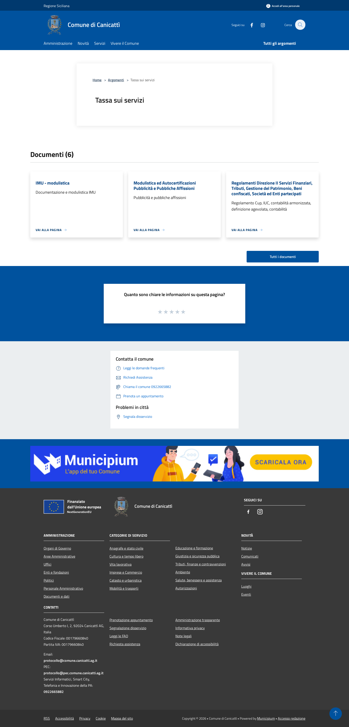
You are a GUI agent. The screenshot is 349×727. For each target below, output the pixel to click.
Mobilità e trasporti (124, 588)
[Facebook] (249, 25)
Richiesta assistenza (125, 644)
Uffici (47, 564)
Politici (49, 580)
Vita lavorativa (121, 564)
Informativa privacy (190, 628)
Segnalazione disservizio (128, 628)
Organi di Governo (57, 548)
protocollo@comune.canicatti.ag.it (70, 660)
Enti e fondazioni (56, 572)
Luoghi (246, 586)
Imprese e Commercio (126, 572)
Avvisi (245, 564)
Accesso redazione (291, 718)
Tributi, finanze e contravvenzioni (200, 564)
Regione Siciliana (56, 5)
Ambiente (182, 572)
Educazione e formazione (194, 548)
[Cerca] (300, 24)
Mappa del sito (122, 718)
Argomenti (116, 80)
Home (97, 80)
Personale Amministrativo (63, 588)
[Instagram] (260, 25)
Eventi (246, 594)
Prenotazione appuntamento (131, 620)
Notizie (246, 548)
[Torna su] (335, 713)
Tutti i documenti (283, 256)
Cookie (101, 718)
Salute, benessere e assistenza (198, 580)
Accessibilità (64, 718)
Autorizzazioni (186, 588)
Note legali (183, 636)
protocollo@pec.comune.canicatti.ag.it (73, 673)
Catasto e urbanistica (126, 580)
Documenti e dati (56, 596)
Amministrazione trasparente (197, 620)
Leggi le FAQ (119, 636)
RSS (47, 718)
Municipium (266, 718)
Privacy (84, 718)
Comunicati (249, 556)
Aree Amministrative (59, 556)
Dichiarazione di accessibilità (197, 644)
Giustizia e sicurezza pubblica (197, 556)
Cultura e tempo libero (126, 556)
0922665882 (54, 691)
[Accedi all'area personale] (282, 6)
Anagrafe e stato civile (126, 548)
